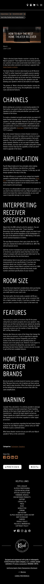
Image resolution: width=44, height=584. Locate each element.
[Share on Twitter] (8, 457)
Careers (22, 519)
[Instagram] (22, 531)
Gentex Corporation (20, 564)
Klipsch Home (4, 14)
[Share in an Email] (16, 457)
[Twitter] (14, 531)
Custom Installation (22, 490)
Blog (22, 506)
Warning (22, 572)
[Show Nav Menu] (41, 5)
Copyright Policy (22, 526)
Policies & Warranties (22, 524)
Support (22, 499)
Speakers (22, 446)
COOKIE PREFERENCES (22, 576)
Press (22, 504)
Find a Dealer (22, 486)
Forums (22, 510)
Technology (14, 446)
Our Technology (22, 517)
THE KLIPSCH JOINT (17, 14)
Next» (35, 467)
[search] (37, 5)
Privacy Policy (22, 521)
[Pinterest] (29, 531)
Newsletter (22, 508)
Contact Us (22, 502)
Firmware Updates (22, 495)
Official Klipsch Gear (22, 493)
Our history (22, 513)
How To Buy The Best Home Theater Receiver (12, 17)
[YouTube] (26, 531)
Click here (20, 128)
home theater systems (10, 67)
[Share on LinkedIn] (12, 457)
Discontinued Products (22, 497)
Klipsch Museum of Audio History (22, 515)
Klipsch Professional (22, 488)
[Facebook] (18, 531)
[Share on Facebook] (4, 457)
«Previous (12, 467)
